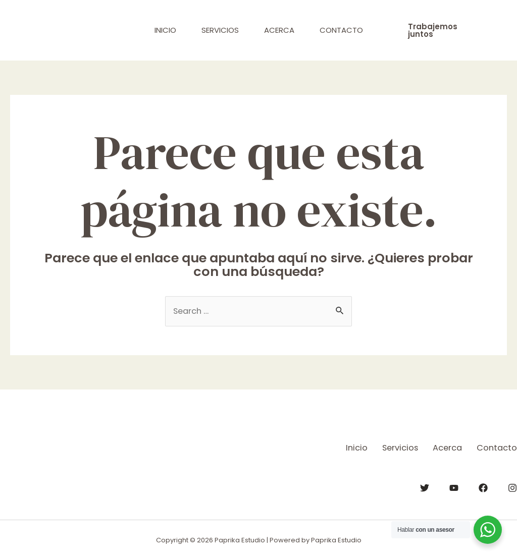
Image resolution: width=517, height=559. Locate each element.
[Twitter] (424, 486)
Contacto (341, 30)
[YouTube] (453, 486)
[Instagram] (512, 486)
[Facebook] (483, 486)
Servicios (220, 30)
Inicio (165, 30)
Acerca (279, 30)
